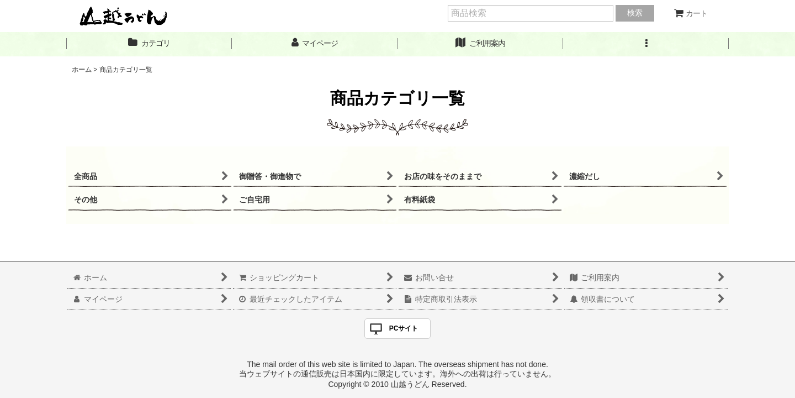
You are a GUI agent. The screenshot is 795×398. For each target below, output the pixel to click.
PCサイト (403, 328)
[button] (646, 43)
